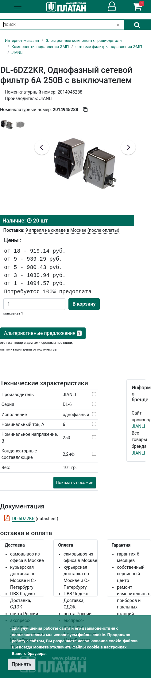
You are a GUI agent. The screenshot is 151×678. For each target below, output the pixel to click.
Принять (21, 664)
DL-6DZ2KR (23, 518)
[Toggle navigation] (17, 6)
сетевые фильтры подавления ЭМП (109, 46)
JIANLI (138, 426)
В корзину (83, 304)
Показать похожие (74, 482)
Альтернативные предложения (43, 333)
